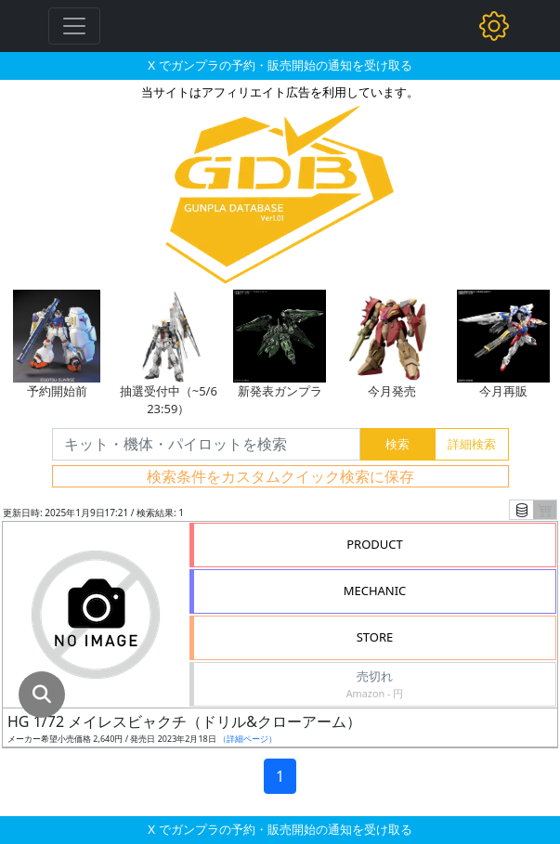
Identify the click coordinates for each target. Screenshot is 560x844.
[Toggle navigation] (74, 26)
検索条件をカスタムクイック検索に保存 (280, 476)
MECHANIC (375, 590)
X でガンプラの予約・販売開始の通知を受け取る (279, 65)
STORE (375, 637)
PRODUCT (374, 544)
